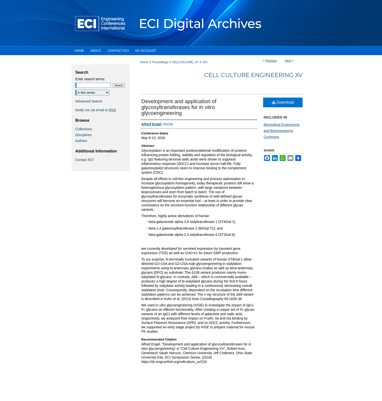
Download (283, 102)
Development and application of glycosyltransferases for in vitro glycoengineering (178, 107)
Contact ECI (84, 160)
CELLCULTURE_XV (185, 62)
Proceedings (160, 62)
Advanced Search (88, 101)
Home (144, 62)
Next (288, 60)
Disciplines (83, 135)
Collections (83, 129)
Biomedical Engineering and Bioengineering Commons (281, 131)
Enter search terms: (90, 79)
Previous (271, 60)
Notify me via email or (95, 110)
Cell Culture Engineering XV (253, 75)
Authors (81, 141)
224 (204, 62)
